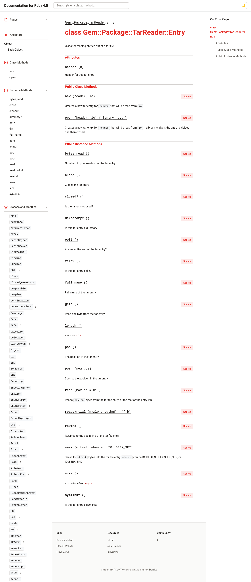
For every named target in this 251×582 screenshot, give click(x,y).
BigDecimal (18, 252)
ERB (13, 375)
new (11, 71)
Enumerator (18, 406)
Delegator (17, 337)
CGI (13, 270)
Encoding (17, 381)
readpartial (16, 170)
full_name (15, 134)
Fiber (14, 449)
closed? (14, 111)
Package (80, 22)
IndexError (18, 554)
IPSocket (17, 548)
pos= (12, 158)
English (16, 394)
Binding (16, 258)
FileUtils (17, 474)
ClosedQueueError (23, 282)
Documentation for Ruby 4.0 (26, 5)
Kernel (15, 579)
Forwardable (19, 499)
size (11, 188)
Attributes (72, 57)
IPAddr (15, 542)
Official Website (64, 546)
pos (11, 152)
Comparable (18, 288)
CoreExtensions (21, 306)
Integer (16, 560)
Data (14, 319)
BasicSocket (19, 246)
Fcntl (14, 443)
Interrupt (17, 566)
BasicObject (15, 49)
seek (12, 182)
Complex (16, 294)
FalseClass (18, 437)
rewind (13, 176)
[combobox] (91, 5)
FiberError (18, 456)
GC (12, 511)
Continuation (20, 300)
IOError (16, 536)
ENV (13, 362)
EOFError (17, 368)
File (14, 462)
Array (14, 234)
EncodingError (20, 387)
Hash (14, 523)
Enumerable (18, 399)
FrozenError (19, 505)
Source (187, 96)
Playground (62, 552)
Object (8, 43)
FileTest (17, 468)
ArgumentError (20, 228)
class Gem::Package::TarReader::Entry (228, 32)
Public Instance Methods (83, 144)
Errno (14, 412)
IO (12, 529)
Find (14, 481)
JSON (14, 572)
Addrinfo (17, 222)
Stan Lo (153, 569)
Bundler (16, 264)
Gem (68, 22)
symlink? (14, 194)
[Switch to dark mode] (243, 5)
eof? (12, 123)
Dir (13, 356)
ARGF (14, 216)
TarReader (97, 22)
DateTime (17, 331)
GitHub (110, 540)
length (13, 146)
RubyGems (112, 552)
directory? (15, 117)
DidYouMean (18, 343)
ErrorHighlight (21, 418)
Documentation (64, 540)
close (12, 105)
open (12, 77)
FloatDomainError (23, 493)
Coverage (17, 313)
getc (12, 140)
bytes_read (16, 99)
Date (14, 325)
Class (14, 276)
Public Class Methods (81, 87)
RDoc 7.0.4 (120, 569)
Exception (17, 431)
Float (14, 487)
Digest (15, 350)
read (12, 164)
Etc (13, 425)
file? (11, 128)
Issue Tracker (114, 546)
